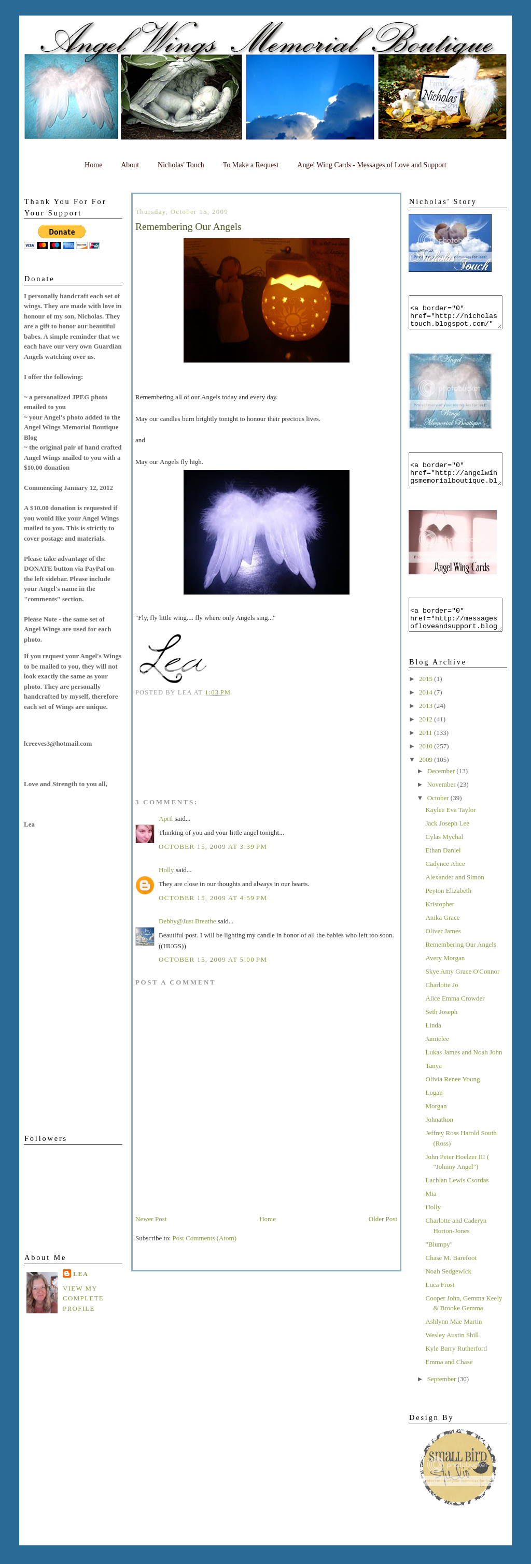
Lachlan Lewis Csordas (456, 1199)
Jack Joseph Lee (447, 842)
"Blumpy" (439, 1263)
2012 (426, 738)
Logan (433, 1111)
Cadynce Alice (445, 882)
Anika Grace (442, 936)
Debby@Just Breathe (187, 921)
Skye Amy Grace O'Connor (462, 990)
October (439, 816)
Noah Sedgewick (448, 1290)
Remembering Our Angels (460, 963)
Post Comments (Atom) (205, 1238)
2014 (426, 711)
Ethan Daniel (442, 869)
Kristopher (439, 922)
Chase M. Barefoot (451, 1276)
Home (93, 165)
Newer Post (150, 1219)
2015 (426, 697)
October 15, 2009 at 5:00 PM (213, 959)
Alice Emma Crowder (454, 1017)
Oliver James (442, 949)
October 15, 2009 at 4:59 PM (213, 898)
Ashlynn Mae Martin (453, 1340)
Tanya (433, 1084)
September (442, 1397)
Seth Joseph (441, 1030)
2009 (426, 778)
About (130, 165)
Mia (430, 1212)
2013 (426, 724)
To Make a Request (251, 165)
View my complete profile (83, 1298)
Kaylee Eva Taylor (450, 828)
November (442, 803)
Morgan (435, 1124)
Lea (80, 1274)
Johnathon (439, 1138)
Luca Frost (439, 1303)
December (442, 789)
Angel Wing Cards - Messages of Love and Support (371, 165)
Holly (433, 1225)
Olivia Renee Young (452, 1098)
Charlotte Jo (441, 1003)
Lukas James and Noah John (463, 1071)
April (166, 818)
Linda (433, 1044)
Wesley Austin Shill (452, 1353)
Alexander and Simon (454, 896)
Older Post (383, 1219)
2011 (426, 751)
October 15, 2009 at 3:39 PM (213, 846)
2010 (426, 765)
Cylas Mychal (444, 855)
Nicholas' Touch (181, 165)
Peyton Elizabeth (448, 909)
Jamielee (437, 1057)
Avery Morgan (445, 976)
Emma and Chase (448, 1380)
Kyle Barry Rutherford (455, 1367)
